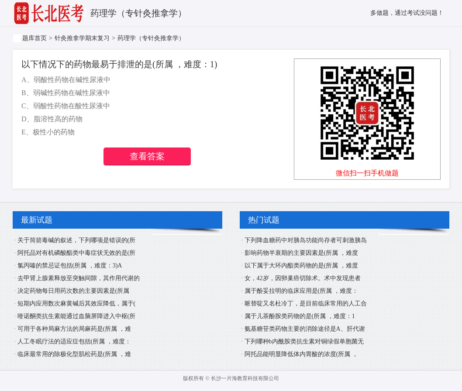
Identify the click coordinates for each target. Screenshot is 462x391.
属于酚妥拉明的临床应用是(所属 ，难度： (301, 291)
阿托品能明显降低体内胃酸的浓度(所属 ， (301, 354)
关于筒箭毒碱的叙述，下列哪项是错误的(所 (76, 240)
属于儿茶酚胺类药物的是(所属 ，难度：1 (300, 316)
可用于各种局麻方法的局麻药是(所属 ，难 (74, 329)
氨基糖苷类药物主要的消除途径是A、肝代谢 (305, 329)
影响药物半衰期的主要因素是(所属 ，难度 (301, 253)
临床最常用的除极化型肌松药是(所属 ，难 (74, 354)
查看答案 (147, 156)
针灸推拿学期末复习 (82, 38)
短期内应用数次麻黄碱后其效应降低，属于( (76, 303)
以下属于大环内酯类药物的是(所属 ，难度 (301, 265)
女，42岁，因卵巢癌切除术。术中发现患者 (303, 278)
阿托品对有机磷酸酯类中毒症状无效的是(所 (76, 253)
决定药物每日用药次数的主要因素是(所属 (73, 291)
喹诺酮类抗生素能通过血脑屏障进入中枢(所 (76, 316)
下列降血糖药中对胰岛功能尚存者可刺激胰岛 (306, 240)
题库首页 (34, 38)
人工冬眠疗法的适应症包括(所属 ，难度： (74, 341)
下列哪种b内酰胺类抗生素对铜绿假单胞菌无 (304, 341)
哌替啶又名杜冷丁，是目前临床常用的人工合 (306, 303)
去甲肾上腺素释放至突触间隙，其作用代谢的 (78, 278)
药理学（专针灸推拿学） (151, 38)
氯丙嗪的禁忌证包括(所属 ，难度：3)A (69, 265)
